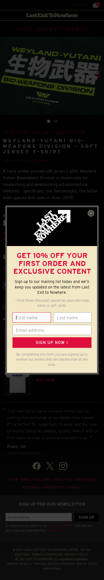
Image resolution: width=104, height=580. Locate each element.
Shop (13, 479)
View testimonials (23, 453)
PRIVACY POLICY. (77, 554)
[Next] (98, 76)
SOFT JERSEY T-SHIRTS (52, 29)
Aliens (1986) (38, 161)
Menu (5, 4)
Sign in (80, 5)
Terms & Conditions (61, 525)
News (26, 479)
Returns (31, 487)
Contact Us (53, 487)
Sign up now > (52, 342)
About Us (63, 479)
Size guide (85, 479)
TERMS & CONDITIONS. (48, 554)
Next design (70, 132)
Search (16, 4)
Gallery (42, 479)
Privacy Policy (57, 530)
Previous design (28, 132)
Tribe (36, 563)
